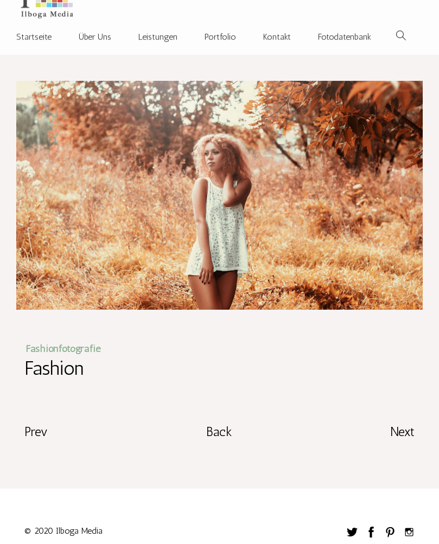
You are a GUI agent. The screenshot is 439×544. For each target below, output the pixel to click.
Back (219, 431)
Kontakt (277, 28)
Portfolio (220, 28)
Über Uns (95, 28)
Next (402, 431)
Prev (36, 431)
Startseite (34, 28)
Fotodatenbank (344, 28)
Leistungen (157, 28)
